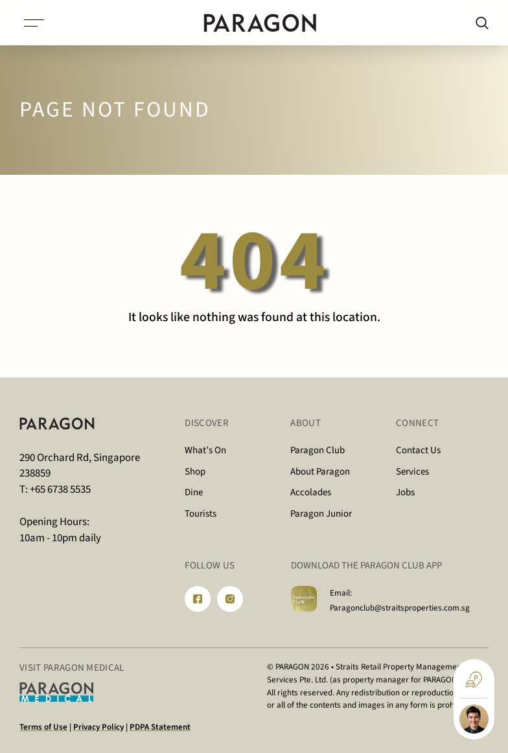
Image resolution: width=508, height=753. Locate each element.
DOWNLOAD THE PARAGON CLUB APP (366, 565)
